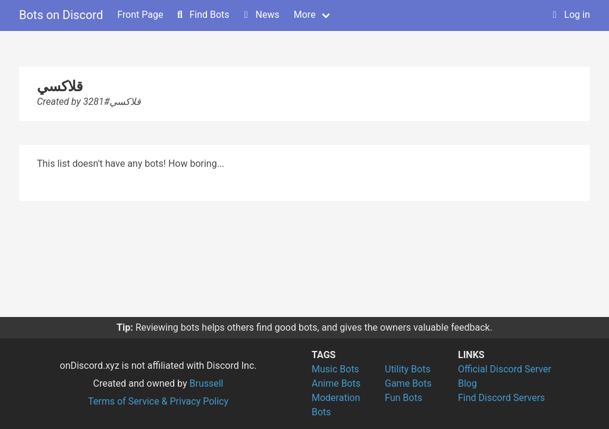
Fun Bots (403, 397)
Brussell (207, 383)
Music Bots (335, 369)
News (260, 14)
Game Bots (408, 383)
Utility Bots (408, 369)
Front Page (140, 14)
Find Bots (202, 14)
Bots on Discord (61, 15)
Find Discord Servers (501, 397)
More (305, 14)
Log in (570, 14)
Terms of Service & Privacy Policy (158, 401)
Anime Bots (336, 383)
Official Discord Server (504, 369)
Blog (467, 383)
